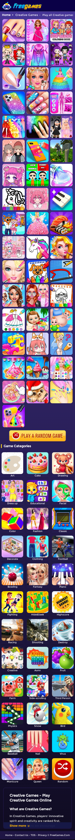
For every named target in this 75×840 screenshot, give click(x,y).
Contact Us (21, 835)
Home (6, 15)
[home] (22, 1)
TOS (33, 835)
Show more (20, 826)
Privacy (42, 835)
